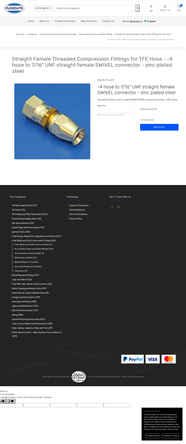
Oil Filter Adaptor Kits (24, 205)
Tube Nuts (21, 271)
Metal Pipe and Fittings (25, 275)
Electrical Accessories (25, 310)
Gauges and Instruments (26, 297)
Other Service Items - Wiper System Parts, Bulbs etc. (37, 334)
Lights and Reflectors (25, 306)
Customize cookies (170, 436)
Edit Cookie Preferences (133, 377)
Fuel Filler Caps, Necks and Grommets (32, 284)
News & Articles (89, 21)
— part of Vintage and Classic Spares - (96, 377)
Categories (42, 8)
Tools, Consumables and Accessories (32, 323)
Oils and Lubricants (23, 223)
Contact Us (108, 21)
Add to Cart (159, 127)
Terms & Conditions (78, 214)
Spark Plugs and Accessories (28, 227)
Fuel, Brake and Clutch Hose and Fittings (34, 240)
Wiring (17, 315)
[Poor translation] (10, 401)
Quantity (101, 105)
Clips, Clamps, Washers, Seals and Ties (32, 328)
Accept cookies (152, 436)
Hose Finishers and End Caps (29, 253)
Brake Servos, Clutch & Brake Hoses (30, 293)
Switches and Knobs (24, 301)
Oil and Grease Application (26, 219)
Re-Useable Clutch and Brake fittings (34, 249)
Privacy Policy (75, 219)
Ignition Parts (21, 232)
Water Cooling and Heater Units (29, 288)
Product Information (65, 21)
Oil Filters (18, 210)
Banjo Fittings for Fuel (26, 262)
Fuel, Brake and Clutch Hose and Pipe (33, 244)
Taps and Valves (22, 279)
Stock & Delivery (77, 210)
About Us (44, 21)
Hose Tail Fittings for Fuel (28, 266)
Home (31, 21)
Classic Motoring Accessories (28, 319)
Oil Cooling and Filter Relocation (29, 214)
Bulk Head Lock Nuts (25, 258)
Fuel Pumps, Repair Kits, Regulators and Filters (36, 236)
